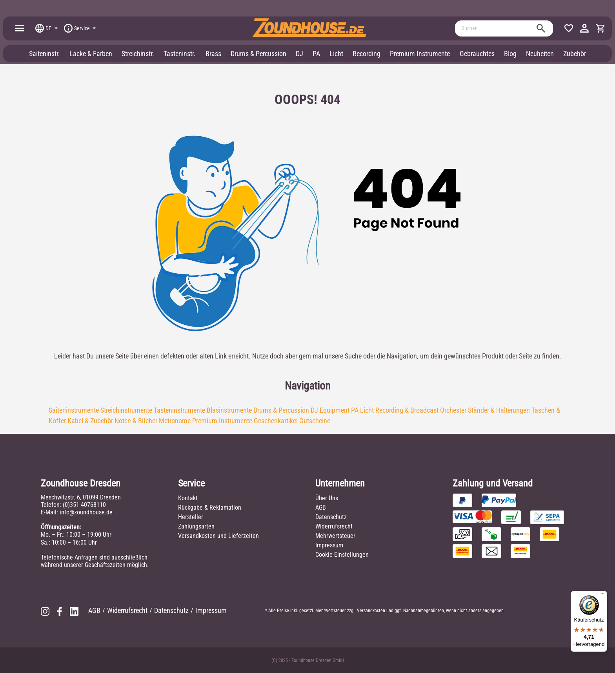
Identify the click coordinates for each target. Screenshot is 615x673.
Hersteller (190, 517)
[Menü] (19, 28)
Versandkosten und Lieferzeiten (218, 535)
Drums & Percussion (281, 410)
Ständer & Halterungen (499, 410)
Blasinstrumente (229, 410)
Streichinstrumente (126, 410)
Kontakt (188, 498)
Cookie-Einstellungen (342, 554)
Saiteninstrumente (74, 410)
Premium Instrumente (222, 421)
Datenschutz (331, 517)
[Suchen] (495, 28)
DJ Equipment (330, 410)
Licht (367, 410)
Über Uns (326, 498)
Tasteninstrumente (179, 410)
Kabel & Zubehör (90, 421)
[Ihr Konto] (584, 28)
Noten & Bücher (136, 421)
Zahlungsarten (196, 526)
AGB (320, 507)
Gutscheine (314, 421)
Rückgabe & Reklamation (209, 507)
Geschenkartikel (276, 421)
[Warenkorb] (600, 28)
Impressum (329, 545)
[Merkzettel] (569, 28)
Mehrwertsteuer (335, 535)
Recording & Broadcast (407, 410)
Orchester (453, 410)
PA (354, 410)
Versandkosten (371, 610)
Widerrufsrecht (334, 526)
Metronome (175, 421)
